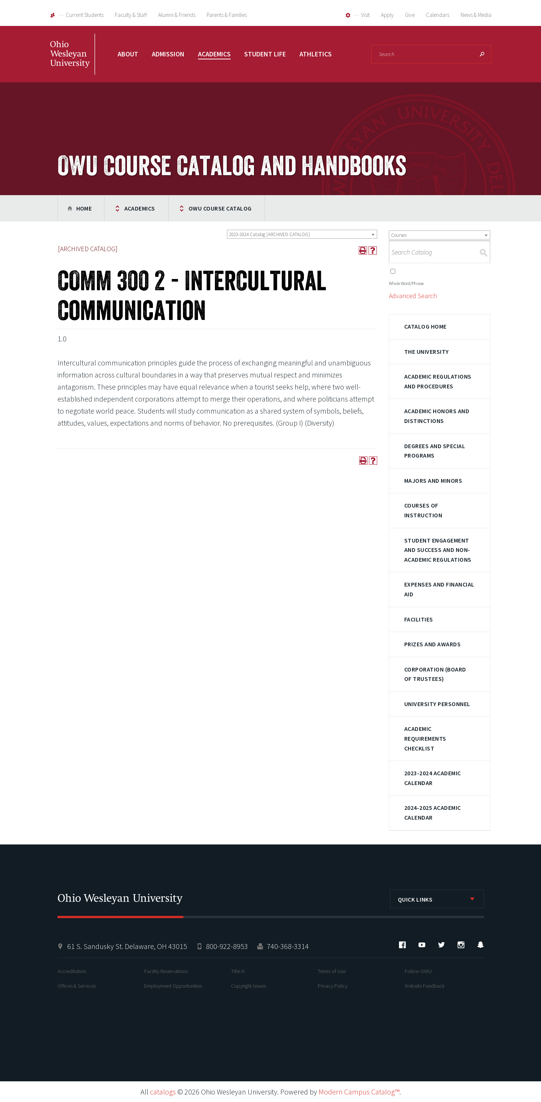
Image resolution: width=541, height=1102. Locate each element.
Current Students (85, 14)
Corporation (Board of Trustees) (435, 674)
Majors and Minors (433, 480)
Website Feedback (424, 985)
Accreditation (71, 971)
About (128, 54)
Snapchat (480, 944)
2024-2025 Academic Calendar (432, 812)
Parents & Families (227, 14)
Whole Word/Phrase (406, 283)
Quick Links (415, 899)
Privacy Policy (333, 985)
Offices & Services (76, 985)
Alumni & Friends (176, 14)
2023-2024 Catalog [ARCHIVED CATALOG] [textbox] (269, 234)
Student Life (265, 54)
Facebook (402, 944)
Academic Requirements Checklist (425, 738)
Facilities (418, 619)
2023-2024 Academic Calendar (432, 778)
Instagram (461, 944)
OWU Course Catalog (220, 208)
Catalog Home (425, 326)
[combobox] (302, 234)
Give (410, 14)
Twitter (441, 944)
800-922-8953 (227, 946)
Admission (168, 54)
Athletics (315, 54)
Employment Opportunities (173, 985)
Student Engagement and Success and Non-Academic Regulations (437, 550)
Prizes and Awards (432, 644)
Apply (387, 14)
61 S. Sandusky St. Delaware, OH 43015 (127, 946)
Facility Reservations (166, 971)
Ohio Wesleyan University (72, 62)
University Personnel (437, 704)
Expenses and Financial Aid (439, 589)
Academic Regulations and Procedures (437, 381)
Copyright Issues (248, 985)
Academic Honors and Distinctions (436, 415)
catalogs (163, 1091)
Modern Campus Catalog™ (359, 1091)
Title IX (238, 971)
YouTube (422, 944)
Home (84, 208)
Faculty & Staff (131, 14)
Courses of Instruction (423, 510)
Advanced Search (413, 295)
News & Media (476, 14)
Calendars (437, 14)
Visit (365, 14)
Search (482, 54)
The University (426, 351)
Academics (214, 54)
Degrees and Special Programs (434, 450)
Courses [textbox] (399, 235)
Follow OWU (418, 971)
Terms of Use (332, 971)
